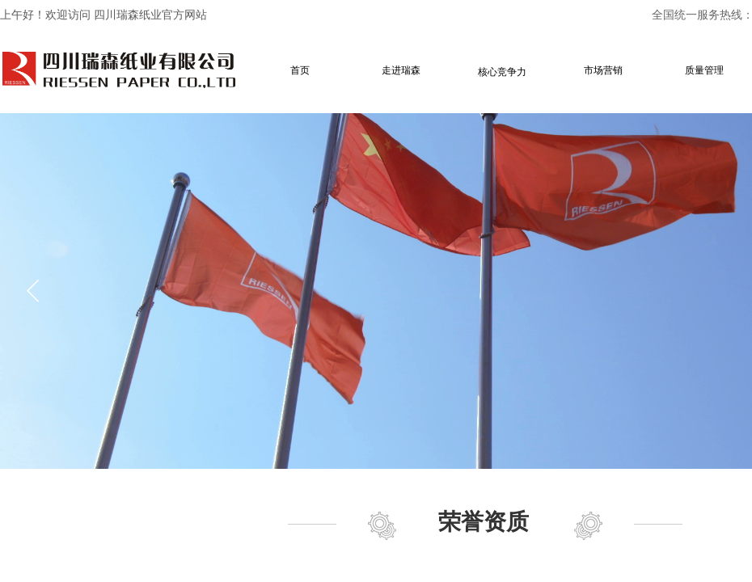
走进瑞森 (401, 70)
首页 (300, 70)
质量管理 (704, 70)
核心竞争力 (502, 72)
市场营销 (603, 70)
